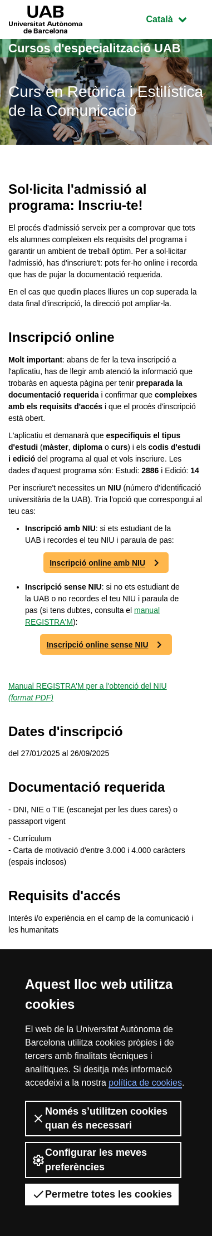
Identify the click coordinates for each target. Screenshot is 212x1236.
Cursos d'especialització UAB (94, 48)
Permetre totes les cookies (102, 1194)
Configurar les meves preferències (89, 1159)
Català (175, 18)
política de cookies (145, 1082)
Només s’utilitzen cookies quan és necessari (99, 1118)
